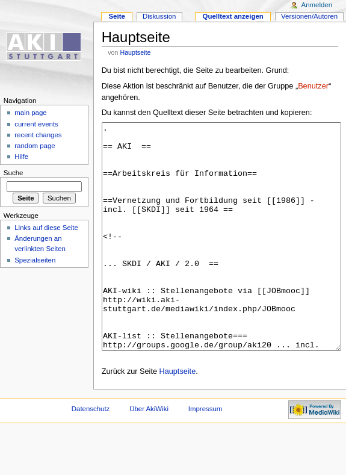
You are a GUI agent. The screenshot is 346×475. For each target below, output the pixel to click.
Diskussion (159, 16)
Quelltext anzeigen (233, 16)
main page (30, 112)
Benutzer (313, 86)
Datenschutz (91, 454)
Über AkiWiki (148, 454)
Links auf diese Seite (46, 227)
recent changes (37, 134)
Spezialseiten (34, 260)
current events (36, 124)
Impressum (205, 454)
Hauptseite (135, 52)
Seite (116, 16)
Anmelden (317, 4)
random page (34, 145)
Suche (13, 172)
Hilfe (21, 156)
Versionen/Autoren (309, 16)
